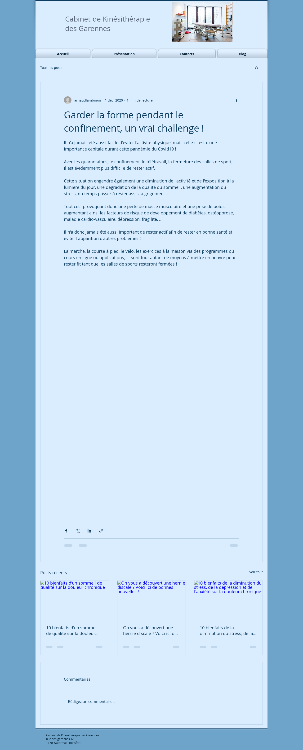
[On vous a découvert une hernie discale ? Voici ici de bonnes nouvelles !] (151, 600)
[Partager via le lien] (101, 530)
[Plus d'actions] (236, 100)
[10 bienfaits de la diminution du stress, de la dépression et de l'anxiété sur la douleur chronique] (228, 600)
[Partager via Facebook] (66, 530)
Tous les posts (51, 67)
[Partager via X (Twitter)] (78, 530)
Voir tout (256, 572)
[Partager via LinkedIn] (89, 530)
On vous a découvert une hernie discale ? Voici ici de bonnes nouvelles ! (150, 630)
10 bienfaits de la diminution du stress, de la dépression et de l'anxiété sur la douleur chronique (226, 630)
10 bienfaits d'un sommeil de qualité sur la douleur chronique (72, 630)
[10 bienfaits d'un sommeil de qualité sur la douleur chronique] (74, 600)
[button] (256, 68)
